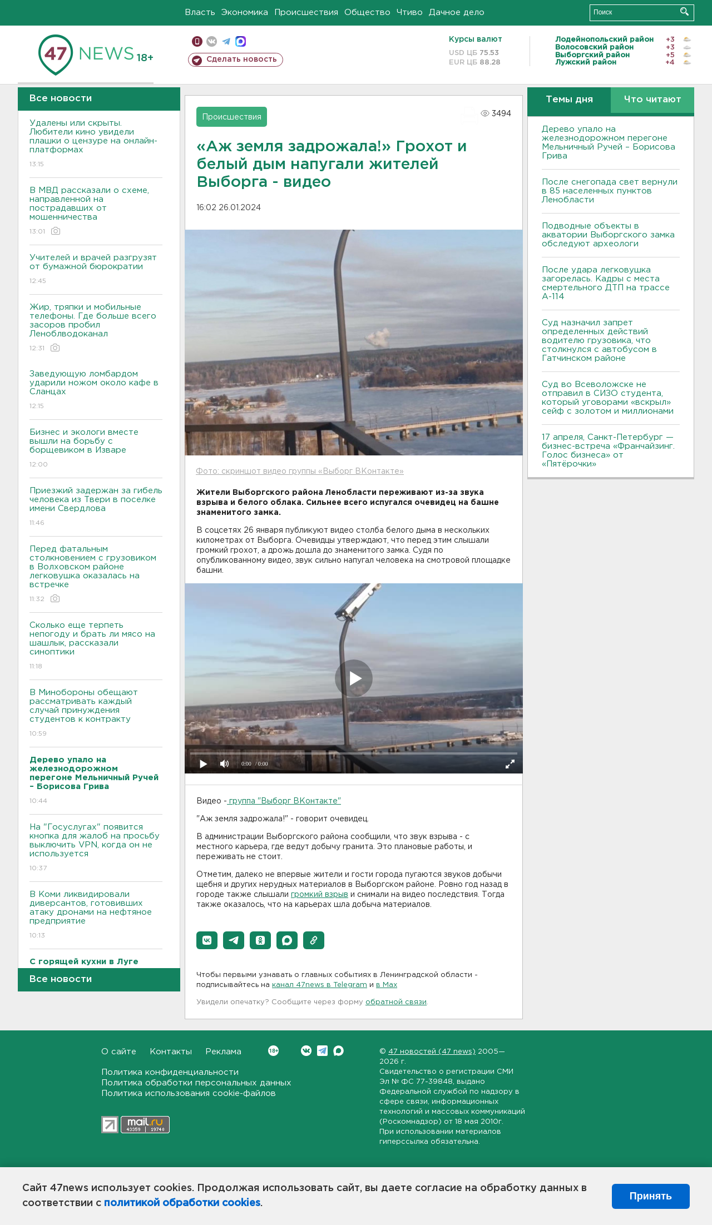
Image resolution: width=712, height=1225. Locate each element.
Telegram (322, 1050)
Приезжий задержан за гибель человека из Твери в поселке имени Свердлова (95, 507)
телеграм (226, 41)
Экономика (244, 12)
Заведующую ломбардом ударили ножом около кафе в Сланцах (95, 390)
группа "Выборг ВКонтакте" (284, 801)
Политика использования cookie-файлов (188, 1093)
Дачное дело (456, 12)
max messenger (240, 41)
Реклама (223, 1051)
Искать (684, 11)
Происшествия (306, 12)
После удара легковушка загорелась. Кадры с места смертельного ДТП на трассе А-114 (606, 283)
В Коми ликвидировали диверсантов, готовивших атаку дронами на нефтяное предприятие (95, 915)
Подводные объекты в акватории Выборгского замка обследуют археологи (608, 234)
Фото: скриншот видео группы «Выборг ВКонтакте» (300, 471)
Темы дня (569, 100)
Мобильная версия (197, 41)
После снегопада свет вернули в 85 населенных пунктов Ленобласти (610, 191)
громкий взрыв (319, 894)
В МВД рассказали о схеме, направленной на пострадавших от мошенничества (95, 211)
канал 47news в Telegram (319, 985)
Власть (200, 12)
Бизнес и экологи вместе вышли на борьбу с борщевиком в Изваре (95, 449)
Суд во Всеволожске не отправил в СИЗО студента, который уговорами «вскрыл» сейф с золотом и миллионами (608, 398)
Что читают (652, 100)
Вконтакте (273, 1050)
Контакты (171, 1051)
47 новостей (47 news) (432, 1052)
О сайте (118, 1051)
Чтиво (410, 12)
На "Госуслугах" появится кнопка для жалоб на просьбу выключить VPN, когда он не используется (95, 848)
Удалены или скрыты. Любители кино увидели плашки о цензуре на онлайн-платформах (95, 144)
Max (338, 1050)
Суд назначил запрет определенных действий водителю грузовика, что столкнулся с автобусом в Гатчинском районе (599, 340)
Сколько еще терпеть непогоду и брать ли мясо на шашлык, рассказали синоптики (95, 646)
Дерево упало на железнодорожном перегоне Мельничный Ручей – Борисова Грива (608, 143)
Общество (367, 12)
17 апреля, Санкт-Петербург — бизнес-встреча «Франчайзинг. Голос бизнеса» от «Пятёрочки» (608, 451)
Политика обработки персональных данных (196, 1083)
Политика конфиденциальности (170, 1072)
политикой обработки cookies (182, 1203)
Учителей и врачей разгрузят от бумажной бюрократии (95, 270)
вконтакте (211, 41)
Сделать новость (241, 59)
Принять (651, 1196)
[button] (206, 940)
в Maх (386, 985)
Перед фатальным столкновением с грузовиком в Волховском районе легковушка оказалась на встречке (95, 574)
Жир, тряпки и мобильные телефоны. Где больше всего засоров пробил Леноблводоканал (95, 328)
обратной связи (396, 1002)
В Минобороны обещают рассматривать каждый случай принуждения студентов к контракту (95, 713)
